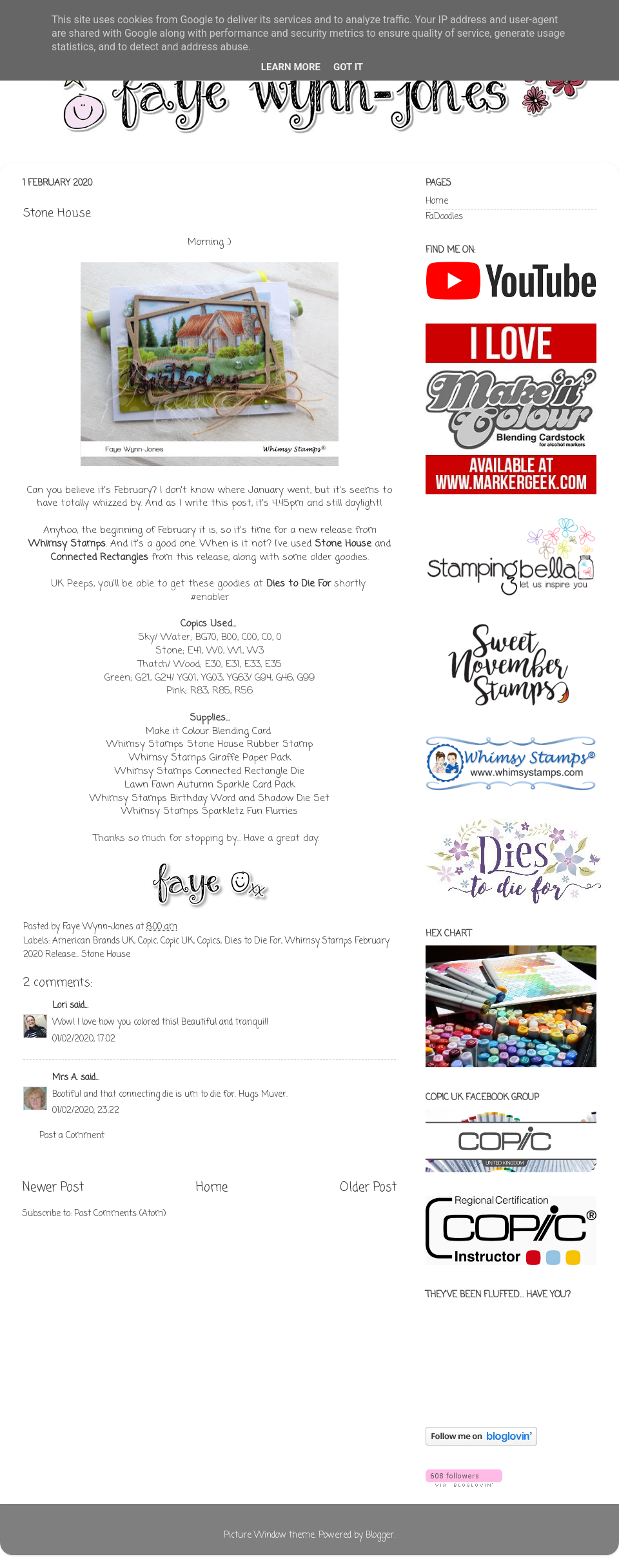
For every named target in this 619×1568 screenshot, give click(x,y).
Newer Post (53, 1188)
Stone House (343, 544)
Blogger (380, 1535)
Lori (59, 1005)
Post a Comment (71, 1136)
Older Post (368, 1188)
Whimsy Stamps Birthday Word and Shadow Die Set (209, 798)
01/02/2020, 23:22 (85, 1111)
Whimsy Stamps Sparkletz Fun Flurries (209, 811)
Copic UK (177, 941)
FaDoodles (444, 217)
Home (212, 1188)
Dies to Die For (298, 584)
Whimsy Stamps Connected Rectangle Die (209, 771)
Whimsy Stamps (67, 544)
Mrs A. (65, 1078)
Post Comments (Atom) (120, 1214)
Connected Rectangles (99, 557)
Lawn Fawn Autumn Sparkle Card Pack (209, 785)
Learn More (290, 67)
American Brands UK (93, 941)
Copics (209, 941)
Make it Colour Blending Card (208, 731)
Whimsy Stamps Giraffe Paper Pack (210, 758)
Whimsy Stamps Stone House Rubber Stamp (209, 744)
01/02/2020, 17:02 (83, 1039)
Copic (147, 941)
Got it (348, 67)
